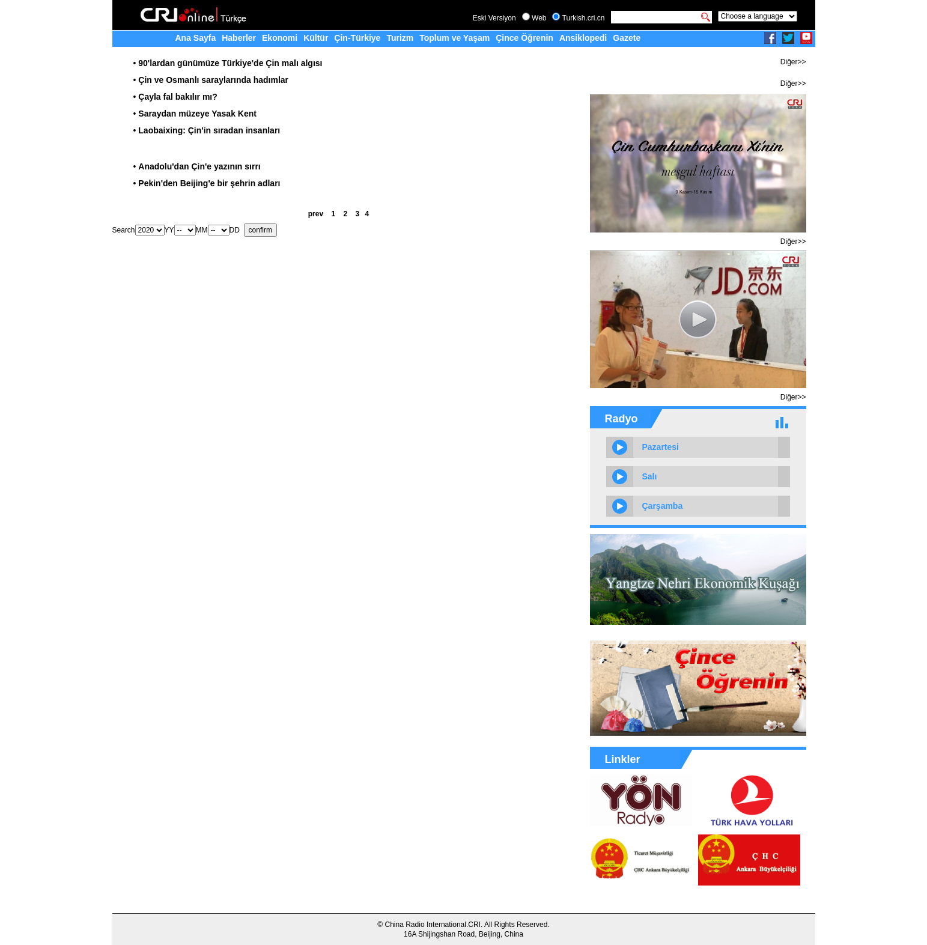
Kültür (315, 38)
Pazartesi (660, 447)
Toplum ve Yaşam (454, 38)
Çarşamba (662, 506)
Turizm (399, 38)
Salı (649, 476)
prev (315, 214)
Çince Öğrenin (524, 38)
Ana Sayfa (195, 38)
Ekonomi (279, 38)
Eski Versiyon (494, 18)
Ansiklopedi (583, 38)
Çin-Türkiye (357, 38)
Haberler (239, 38)
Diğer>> (793, 62)
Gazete (626, 38)
